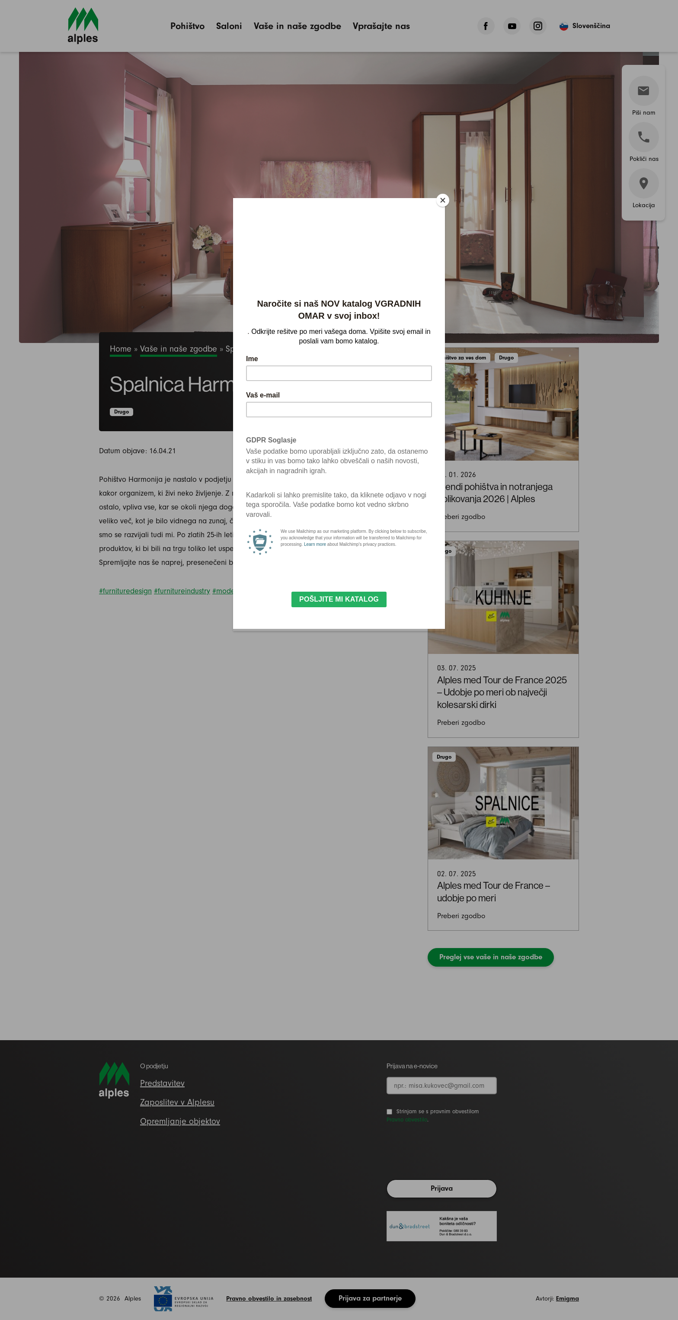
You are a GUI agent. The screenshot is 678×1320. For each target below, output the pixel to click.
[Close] (442, 200)
